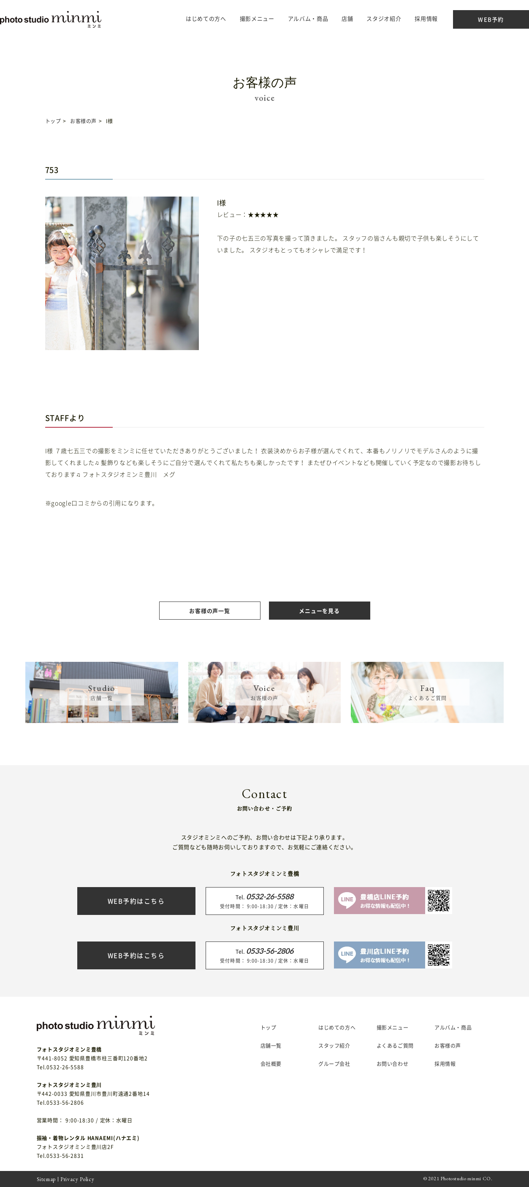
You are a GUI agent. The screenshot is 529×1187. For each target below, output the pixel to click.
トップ (53, 121)
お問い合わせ (393, 1064)
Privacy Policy (77, 1179)
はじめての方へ (189, 18)
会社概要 (271, 1064)
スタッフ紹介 (334, 1045)
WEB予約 (474, 19)
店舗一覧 (271, 1045)
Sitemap (46, 1179)
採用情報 (409, 18)
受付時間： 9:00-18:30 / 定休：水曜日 (264, 900)
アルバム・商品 (291, 18)
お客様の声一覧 (209, 611)
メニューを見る (319, 611)
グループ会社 (334, 1064)
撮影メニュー (393, 1027)
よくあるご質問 (395, 1045)
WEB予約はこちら (136, 901)
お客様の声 (83, 121)
